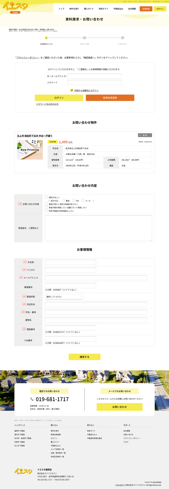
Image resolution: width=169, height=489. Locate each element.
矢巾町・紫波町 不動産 (22, 438)
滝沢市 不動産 (19, 434)
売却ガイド (102, 9)
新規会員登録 (56, 434)
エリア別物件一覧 (57, 449)
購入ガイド (87, 9)
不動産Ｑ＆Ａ (56, 445)
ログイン (54, 438)
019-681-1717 (52, 399)
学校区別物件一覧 (57, 456)
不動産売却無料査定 (94, 438)
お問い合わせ (128, 434)
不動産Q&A (117, 9)
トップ (58, 9)
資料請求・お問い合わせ (47, 32)
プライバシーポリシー (27, 60)
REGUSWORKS (157, 482)
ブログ (125, 442)
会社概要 (132, 9)
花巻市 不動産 (19, 442)
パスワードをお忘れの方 (47, 106)
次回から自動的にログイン (84, 93)
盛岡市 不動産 (13, 32)
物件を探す (71, 9)
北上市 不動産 (19, 445)
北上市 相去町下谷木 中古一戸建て (28, 32)
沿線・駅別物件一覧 (58, 453)
